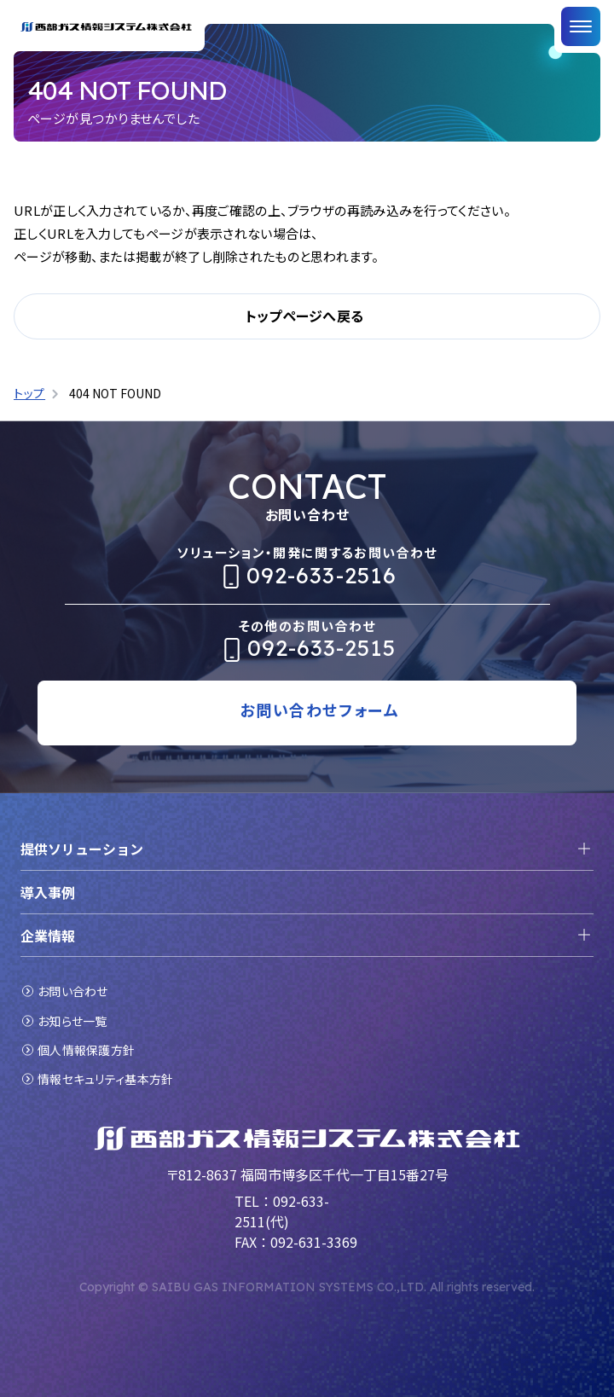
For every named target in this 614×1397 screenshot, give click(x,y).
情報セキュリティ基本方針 (105, 1078)
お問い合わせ (73, 991)
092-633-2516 (321, 575)
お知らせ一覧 (72, 1020)
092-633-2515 (321, 648)
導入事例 (47, 892)
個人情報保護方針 (86, 1049)
